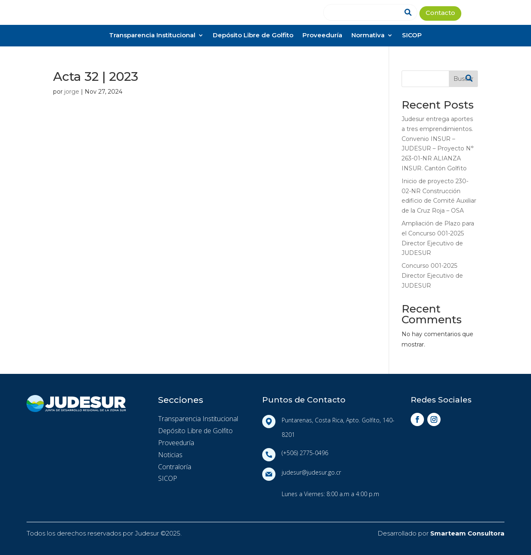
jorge (71, 91)
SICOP (412, 36)
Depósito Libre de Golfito (253, 36)
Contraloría (174, 466)
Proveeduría (322, 36)
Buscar (463, 78)
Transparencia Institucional (152, 36)
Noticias (170, 454)
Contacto (440, 13)
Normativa (368, 36)
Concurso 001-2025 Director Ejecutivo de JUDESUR (432, 275)
